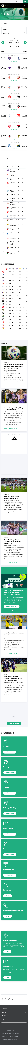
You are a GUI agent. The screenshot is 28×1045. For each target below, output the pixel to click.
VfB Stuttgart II (24, 87)
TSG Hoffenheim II (4, 146)
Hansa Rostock (3, 87)
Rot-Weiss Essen (3, 97)
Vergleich (14, 61)
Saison (4, 28)
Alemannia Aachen (24, 136)
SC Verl (25, 96)
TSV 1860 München (3, 106)
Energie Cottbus (3, 77)
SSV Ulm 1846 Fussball (24, 68)
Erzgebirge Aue (3, 58)
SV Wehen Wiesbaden (24, 77)
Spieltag (4, 31)
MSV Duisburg (24, 58)
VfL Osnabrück (3, 68)
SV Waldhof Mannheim (3, 116)
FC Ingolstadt (24, 106)
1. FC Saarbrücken (24, 146)
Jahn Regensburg (24, 116)
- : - (14, 58)
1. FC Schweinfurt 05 (24, 126)
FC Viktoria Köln (3, 136)
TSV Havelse (4, 126)
